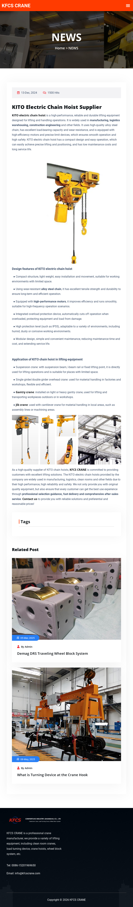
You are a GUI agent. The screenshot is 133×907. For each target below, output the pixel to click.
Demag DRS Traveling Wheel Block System (52, 653)
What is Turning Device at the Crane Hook (52, 774)
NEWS (73, 48)
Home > (61, 48)
